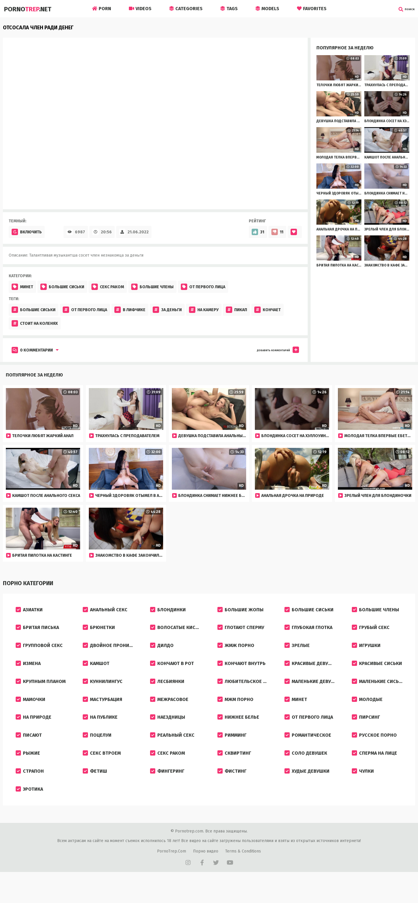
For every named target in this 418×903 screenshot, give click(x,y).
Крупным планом (41, 692)
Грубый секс (371, 631)
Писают (29, 753)
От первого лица (203, 287)
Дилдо (162, 651)
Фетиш (95, 793)
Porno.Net (29, 9)
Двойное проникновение (112, 651)
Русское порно (374, 753)
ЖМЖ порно (235, 651)
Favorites (312, 8)
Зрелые (297, 651)
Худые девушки (306, 793)
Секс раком (107, 287)
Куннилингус (102, 692)
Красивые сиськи (377, 672)
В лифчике (129, 310)
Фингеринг (167, 793)
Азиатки (29, 611)
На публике (100, 733)
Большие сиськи (62, 287)
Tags (229, 8)
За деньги (167, 310)
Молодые (367, 712)
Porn (101, 8)
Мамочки (30, 712)
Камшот (96, 672)
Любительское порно (246, 692)
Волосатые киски (175, 631)
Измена (28, 672)
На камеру (204, 310)
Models (267, 8)
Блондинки (168, 611)
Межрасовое (169, 712)
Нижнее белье (238, 733)
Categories (186, 8)
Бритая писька (37, 631)
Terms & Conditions (243, 877)
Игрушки (366, 651)
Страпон (30, 793)
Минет (22, 287)
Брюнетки (99, 631)
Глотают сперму (240, 631)
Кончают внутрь (241, 672)
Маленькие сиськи (378, 692)
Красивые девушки (311, 672)
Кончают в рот (172, 672)
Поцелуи (97, 753)
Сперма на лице (374, 773)
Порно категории (26, 583)
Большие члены (152, 287)
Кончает (267, 310)
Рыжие (28, 773)
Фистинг (231, 793)
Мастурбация (102, 712)
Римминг (231, 753)
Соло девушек (305, 773)
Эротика (29, 814)
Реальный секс (172, 753)
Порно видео (205, 877)
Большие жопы (240, 611)
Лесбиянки (167, 692)
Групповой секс (39, 651)
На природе (33, 733)
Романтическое (307, 753)
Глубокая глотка (308, 631)
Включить (27, 232)
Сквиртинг (234, 773)
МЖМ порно (235, 712)
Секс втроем (102, 773)
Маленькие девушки (312, 692)
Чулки (363, 793)
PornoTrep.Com (171, 877)
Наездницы (167, 733)
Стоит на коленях (35, 323)
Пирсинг (366, 733)
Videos (140, 8)
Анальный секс (105, 611)
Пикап (236, 310)
